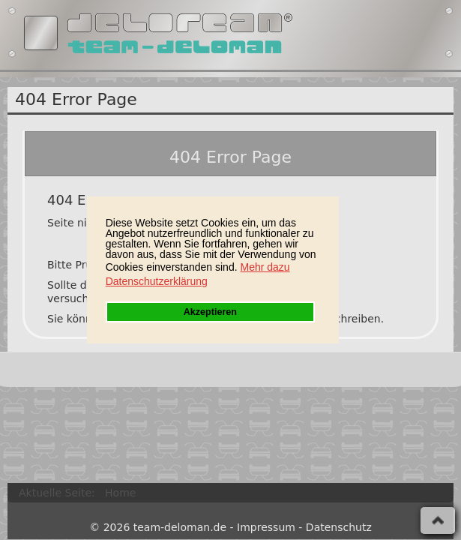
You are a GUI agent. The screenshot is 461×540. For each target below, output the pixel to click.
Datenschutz (339, 527)
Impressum (266, 527)
